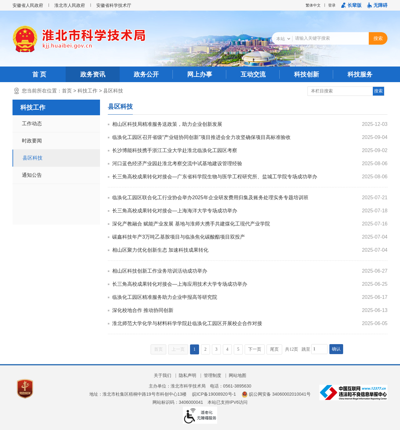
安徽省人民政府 (27, 5)
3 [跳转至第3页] (216, 349)
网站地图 (237, 375)
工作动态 (32, 123)
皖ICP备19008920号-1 (214, 394)
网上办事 (199, 74)
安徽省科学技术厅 (113, 5)
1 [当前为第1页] (194, 349)
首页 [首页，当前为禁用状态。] (158, 349)
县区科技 (113, 90)
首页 (67, 90)
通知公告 (32, 175)
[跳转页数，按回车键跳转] (319, 349)
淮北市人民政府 (69, 5)
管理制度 (212, 375)
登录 (332, 5)
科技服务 (360, 74)
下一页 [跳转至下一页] (254, 349)
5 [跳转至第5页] (238, 349)
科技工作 (88, 90)
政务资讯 (92, 74)
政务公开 (146, 74)
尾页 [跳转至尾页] (274, 349)
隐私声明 (187, 375)
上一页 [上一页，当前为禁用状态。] (178, 349)
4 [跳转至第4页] (227, 349)
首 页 (39, 74)
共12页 (291, 349)
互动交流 (253, 74)
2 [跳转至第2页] (205, 349)
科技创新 (306, 74)
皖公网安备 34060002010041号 (276, 394)
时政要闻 (32, 140)
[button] (351, 5)
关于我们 (162, 375)
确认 (336, 349)
